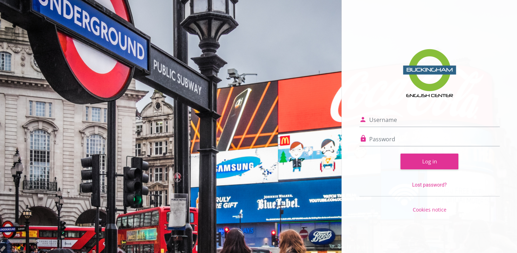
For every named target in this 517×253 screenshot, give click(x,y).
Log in (429, 161)
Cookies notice (429, 209)
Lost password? (429, 185)
